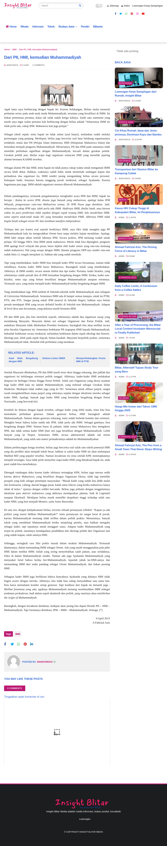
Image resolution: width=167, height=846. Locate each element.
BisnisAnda (125, 83)
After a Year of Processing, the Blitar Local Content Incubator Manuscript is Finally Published (138, 328)
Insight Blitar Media (91, 830)
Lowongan (84, 817)
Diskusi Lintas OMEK (53, 358)
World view (125, 238)
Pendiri (85, 26)
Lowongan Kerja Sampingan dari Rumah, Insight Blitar (135, 93)
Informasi (37, 26)
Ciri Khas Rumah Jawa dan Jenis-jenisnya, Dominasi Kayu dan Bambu (138, 132)
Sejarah (124, 398)
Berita (122, 200)
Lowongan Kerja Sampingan (147, 5)
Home (11, 26)
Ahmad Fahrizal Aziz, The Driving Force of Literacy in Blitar (136, 249)
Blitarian (98, 26)
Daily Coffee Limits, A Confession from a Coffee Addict (136, 287)
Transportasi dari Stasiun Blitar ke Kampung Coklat (136, 171)
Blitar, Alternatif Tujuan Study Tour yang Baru (136, 369)
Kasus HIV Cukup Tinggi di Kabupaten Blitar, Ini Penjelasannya (137, 210)
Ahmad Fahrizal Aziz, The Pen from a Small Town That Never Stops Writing (138, 447)
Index (125, 5)
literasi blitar (127, 316)
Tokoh (51, 26)
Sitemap (113, 5)
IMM (14, 49)
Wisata (25, 26)
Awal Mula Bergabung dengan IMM (23, 360)
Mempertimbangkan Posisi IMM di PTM (91, 360)
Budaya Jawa (66, 26)
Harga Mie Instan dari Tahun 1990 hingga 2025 (136, 408)
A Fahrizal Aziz (127, 277)
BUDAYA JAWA (126, 122)
